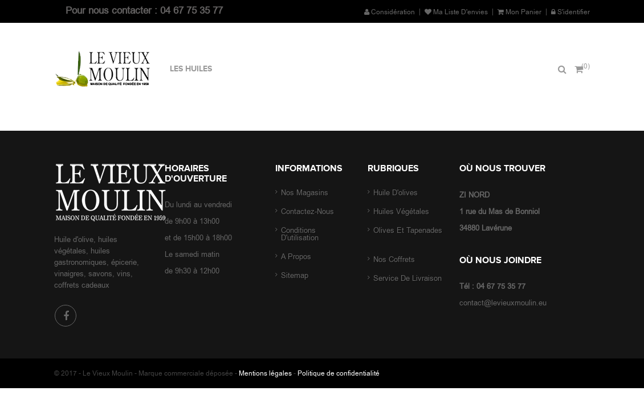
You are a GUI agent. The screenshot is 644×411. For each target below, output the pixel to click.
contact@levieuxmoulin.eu (503, 302)
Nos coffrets (395, 259)
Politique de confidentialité (338, 373)
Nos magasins (304, 192)
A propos (296, 256)
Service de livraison (407, 278)
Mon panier (519, 12)
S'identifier (570, 12)
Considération (389, 12)
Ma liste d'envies (456, 12)
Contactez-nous (307, 211)
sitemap (294, 275)
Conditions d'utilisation (300, 234)
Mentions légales (265, 373)
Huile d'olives (396, 192)
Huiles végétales (401, 211)
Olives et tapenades (407, 230)
